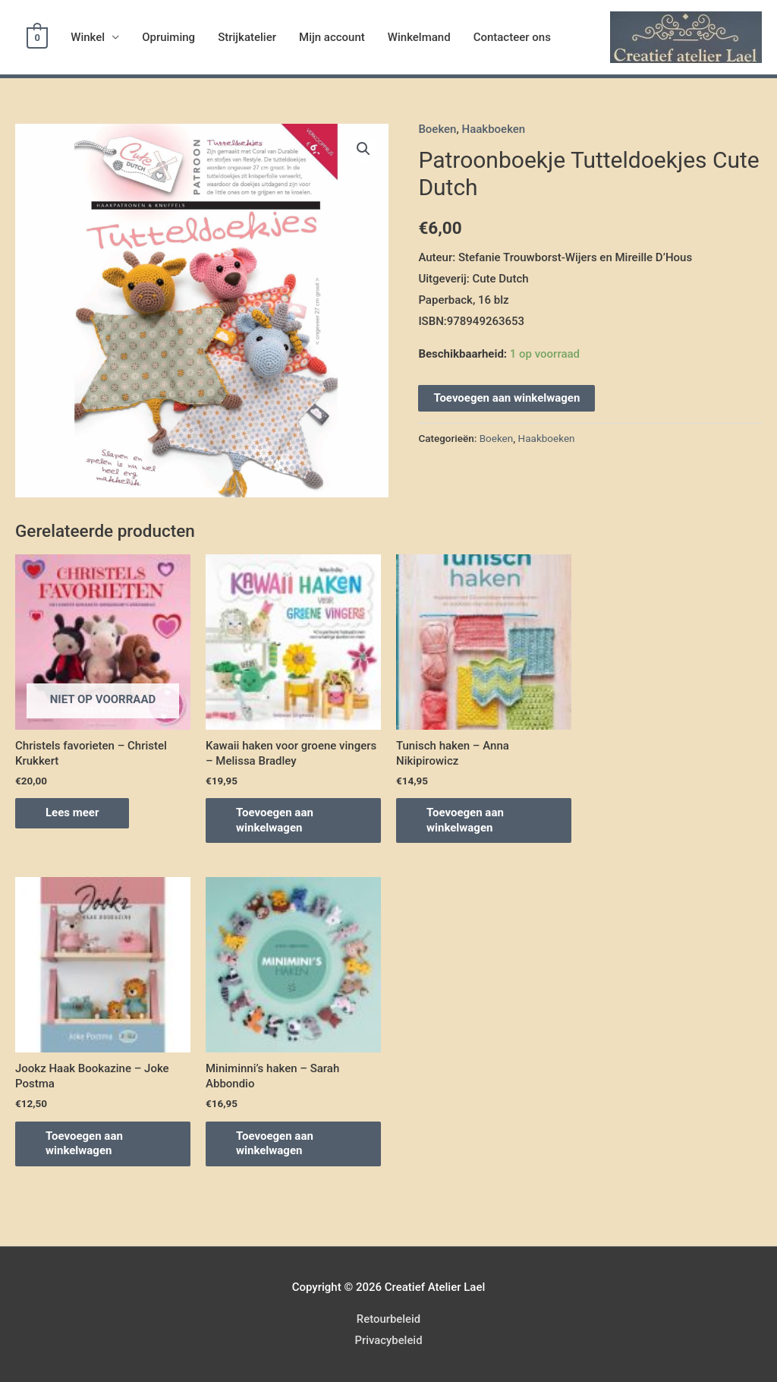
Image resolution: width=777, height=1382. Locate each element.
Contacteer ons (510, 37)
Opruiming (167, 37)
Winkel (87, 37)
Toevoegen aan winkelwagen (506, 398)
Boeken (437, 129)
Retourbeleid (388, 1319)
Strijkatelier (246, 37)
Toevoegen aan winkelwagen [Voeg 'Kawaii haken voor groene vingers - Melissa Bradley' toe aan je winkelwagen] (274, 820)
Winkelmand (418, 37)
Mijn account (331, 37)
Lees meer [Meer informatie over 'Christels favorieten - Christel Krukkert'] (72, 812)
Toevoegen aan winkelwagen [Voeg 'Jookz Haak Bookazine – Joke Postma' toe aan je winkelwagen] (84, 1143)
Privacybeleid (388, 1340)
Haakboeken (494, 129)
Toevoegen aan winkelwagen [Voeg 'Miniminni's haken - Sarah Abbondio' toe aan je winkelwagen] (274, 1143)
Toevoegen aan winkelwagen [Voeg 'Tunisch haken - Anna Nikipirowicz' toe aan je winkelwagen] (465, 820)
